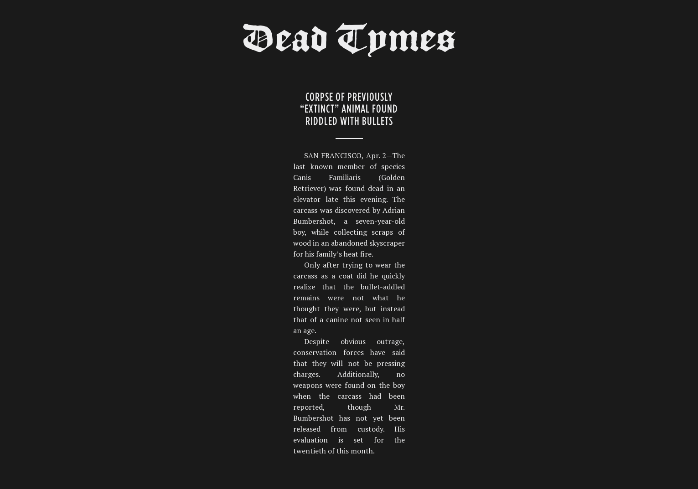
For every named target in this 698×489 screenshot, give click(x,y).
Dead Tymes (349, 41)
